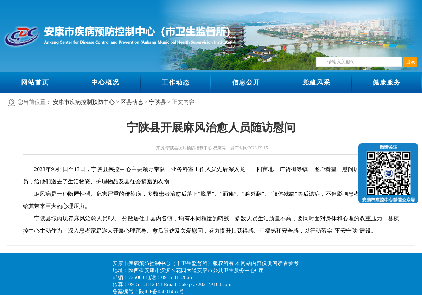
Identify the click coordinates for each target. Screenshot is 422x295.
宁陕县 (157, 102)
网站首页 (35, 82)
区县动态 (132, 102)
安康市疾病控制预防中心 (84, 102)
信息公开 (246, 82)
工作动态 (176, 82)
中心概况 (105, 82)
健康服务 (387, 82)
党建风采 (316, 82)
